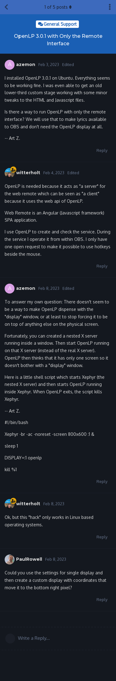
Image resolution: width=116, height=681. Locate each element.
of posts (58, 7)
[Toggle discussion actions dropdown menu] (110, 7)
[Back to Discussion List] (6, 7)
